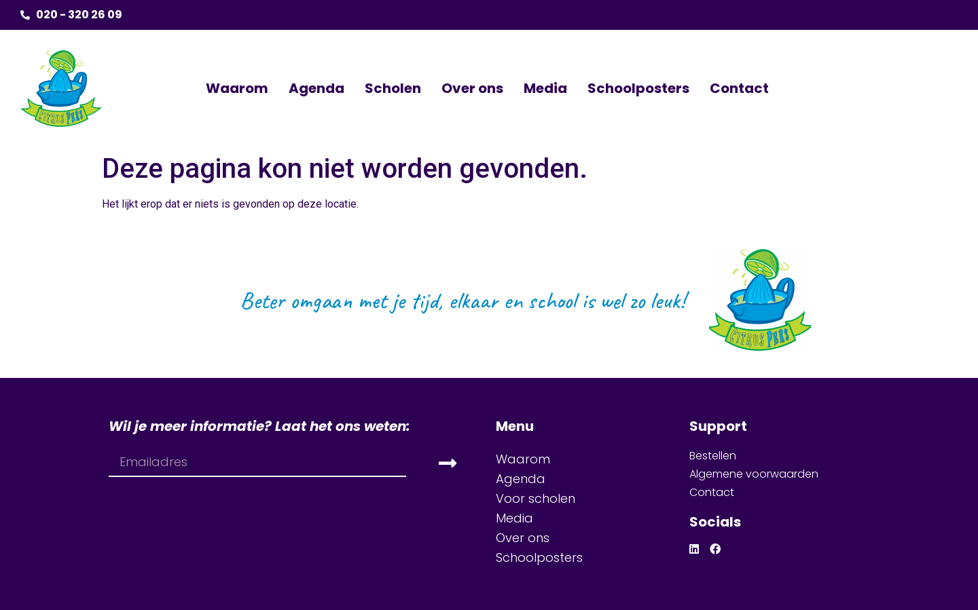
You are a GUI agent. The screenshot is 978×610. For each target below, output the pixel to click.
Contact (739, 88)
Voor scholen (535, 499)
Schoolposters (638, 88)
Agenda (316, 88)
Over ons (472, 88)
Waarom (237, 88)
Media (545, 88)
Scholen (393, 88)
